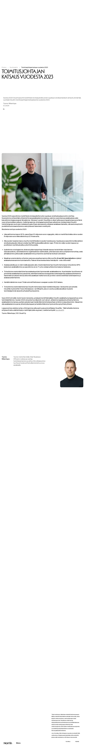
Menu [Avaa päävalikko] (18, 743)
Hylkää (77, 741)
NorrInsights (14, 67)
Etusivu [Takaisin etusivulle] (4, 67)
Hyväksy (68, 741)
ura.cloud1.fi (60, 310)
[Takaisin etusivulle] (8, 743)
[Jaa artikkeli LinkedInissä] (3, 109)
